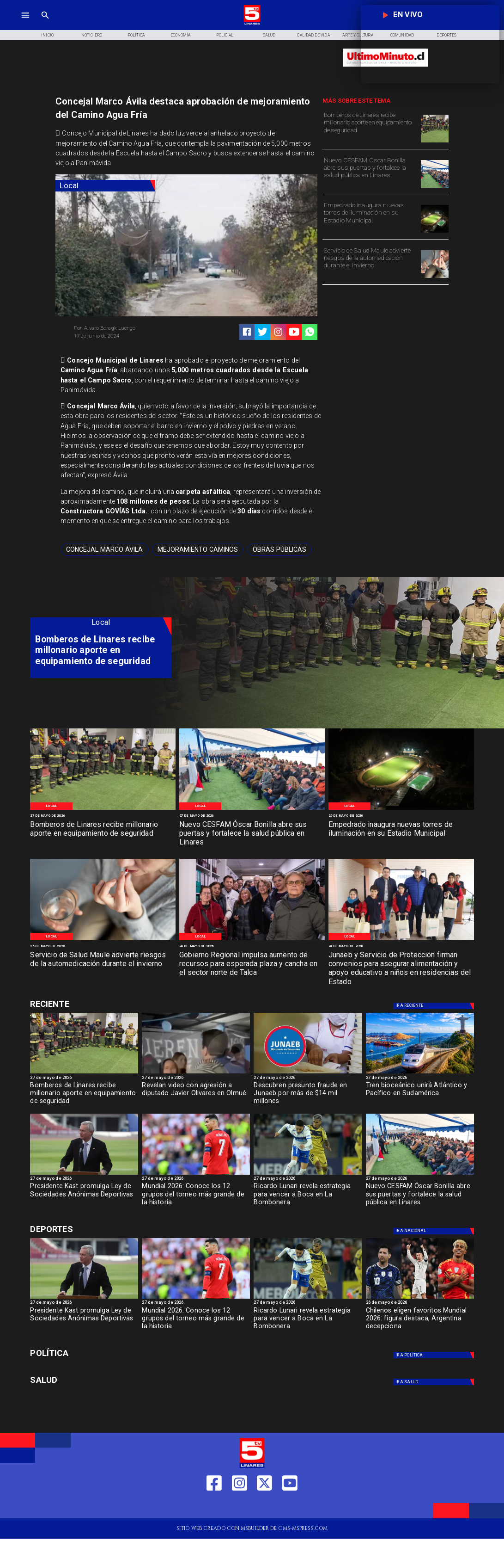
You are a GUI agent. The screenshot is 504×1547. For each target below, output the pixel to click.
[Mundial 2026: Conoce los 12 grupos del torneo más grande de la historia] (196, 1174)
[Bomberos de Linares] (435, 142)
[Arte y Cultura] (358, 35)
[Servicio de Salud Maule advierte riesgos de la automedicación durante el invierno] (370, 263)
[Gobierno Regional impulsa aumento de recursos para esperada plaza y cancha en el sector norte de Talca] (252, 964)
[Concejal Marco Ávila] (104, 549)
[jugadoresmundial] (420, 1298)
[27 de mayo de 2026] (103, 816)
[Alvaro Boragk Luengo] (127, 328)
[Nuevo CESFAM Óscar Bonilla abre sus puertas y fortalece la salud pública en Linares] (370, 173)
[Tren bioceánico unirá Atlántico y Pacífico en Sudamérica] (420, 1073)
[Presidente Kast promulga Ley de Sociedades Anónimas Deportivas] (84, 1196)
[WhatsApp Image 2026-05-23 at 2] (252, 940)
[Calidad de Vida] (313, 35)
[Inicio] (47, 35)
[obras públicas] (279, 549)
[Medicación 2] (435, 277)
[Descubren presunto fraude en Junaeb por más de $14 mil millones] (308, 1095)
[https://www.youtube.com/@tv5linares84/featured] (294, 332)
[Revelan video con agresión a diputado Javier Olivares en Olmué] (196, 1095)
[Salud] (269, 35)
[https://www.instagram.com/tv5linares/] (278, 332)
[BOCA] (308, 1174)
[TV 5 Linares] (45, 23)
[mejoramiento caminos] (197, 549)
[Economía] (180, 35)
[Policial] (225, 35)
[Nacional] (434, 1006)
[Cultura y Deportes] (100, 1003)
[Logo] (251, 23)
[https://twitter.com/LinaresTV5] (264, 1506)
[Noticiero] (92, 35)
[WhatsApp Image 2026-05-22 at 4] (401, 940)
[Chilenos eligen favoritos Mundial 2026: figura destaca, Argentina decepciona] (420, 1321)
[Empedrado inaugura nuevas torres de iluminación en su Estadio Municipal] (370, 218)
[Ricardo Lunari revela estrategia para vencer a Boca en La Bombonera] (308, 1196)
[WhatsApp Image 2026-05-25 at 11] (435, 232)
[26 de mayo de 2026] (401, 816)
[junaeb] (308, 1073)
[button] (104, 549)
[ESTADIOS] (84, 1174)
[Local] (105, 186)
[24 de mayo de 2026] (252, 946)
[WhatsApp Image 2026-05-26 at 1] (435, 187)
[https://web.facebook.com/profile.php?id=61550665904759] (214, 1506)
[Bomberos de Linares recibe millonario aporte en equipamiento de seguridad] (370, 128)
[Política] (136, 35)
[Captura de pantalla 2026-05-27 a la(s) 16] (196, 1073)
